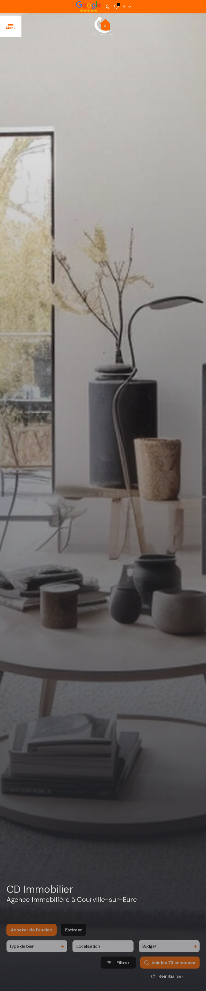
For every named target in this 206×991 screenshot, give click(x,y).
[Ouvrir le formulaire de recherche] (118, 973)
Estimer (73, 940)
